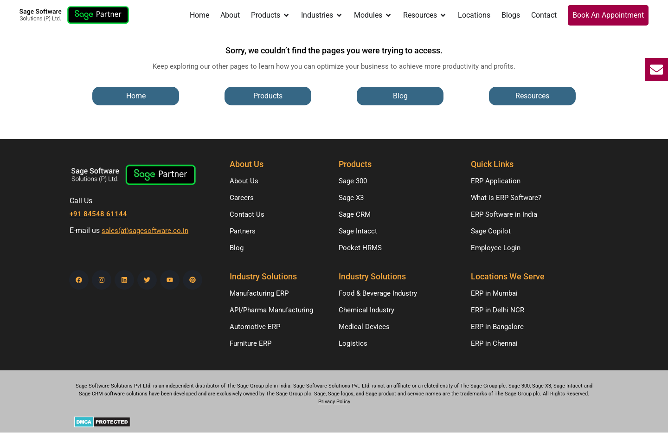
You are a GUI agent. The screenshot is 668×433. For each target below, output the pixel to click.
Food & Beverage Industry (378, 293)
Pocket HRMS (360, 248)
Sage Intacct (358, 231)
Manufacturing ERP (259, 293)
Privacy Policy (334, 402)
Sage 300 (353, 181)
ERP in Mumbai (494, 293)
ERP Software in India (504, 214)
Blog (237, 248)
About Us (244, 181)
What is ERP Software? (506, 198)
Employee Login (495, 248)
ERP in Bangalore (497, 327)
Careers (242, 198)
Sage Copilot (491, 231)
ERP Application (495, 181)
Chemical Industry (366, 310)
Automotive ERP (255, 327)
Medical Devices (364, 327)
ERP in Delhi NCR (497, 310)
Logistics (353, 343)
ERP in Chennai (494, 343)
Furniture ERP (250, 343)
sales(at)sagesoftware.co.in (145, 230)
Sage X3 (351, 198)
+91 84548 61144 (98, 214)
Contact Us (247, 214)
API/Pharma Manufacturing (271, 310)
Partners (243, 231)
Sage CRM (355, 214)
